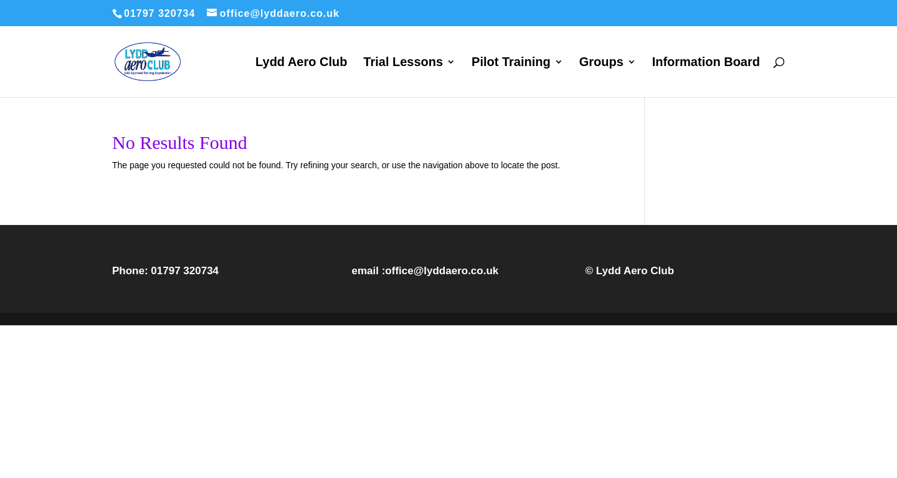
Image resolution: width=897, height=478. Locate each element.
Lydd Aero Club (301, 63)
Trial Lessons (403, 63)
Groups (601, 63)
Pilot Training (511, 63)
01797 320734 (185, 271)
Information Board (706, 63)
